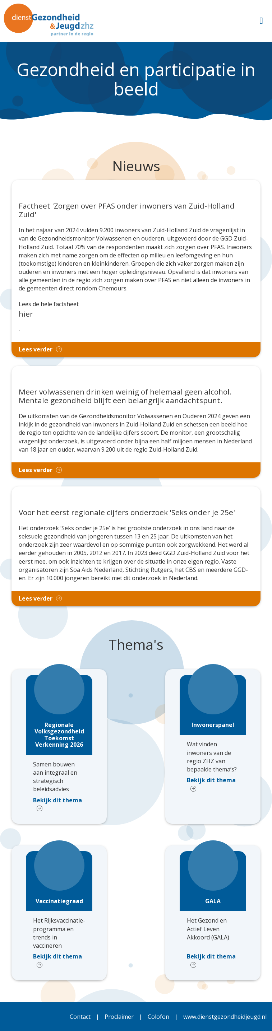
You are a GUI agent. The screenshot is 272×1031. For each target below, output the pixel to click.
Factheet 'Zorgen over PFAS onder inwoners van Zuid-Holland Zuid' (127, 210)
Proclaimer (119, 1017)
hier (26, 314)
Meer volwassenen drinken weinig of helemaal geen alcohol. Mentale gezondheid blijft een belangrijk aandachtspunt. (125, 396)
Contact (80, 1017)
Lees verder (35, 349)
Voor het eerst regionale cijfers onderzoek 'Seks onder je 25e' (127, 512)
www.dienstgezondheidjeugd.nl (225, 1017)
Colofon (158, 1017)
